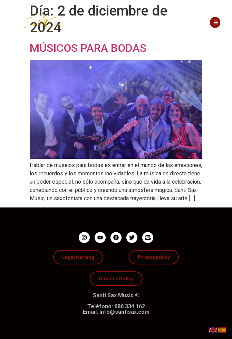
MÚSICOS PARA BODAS (88, 48)
